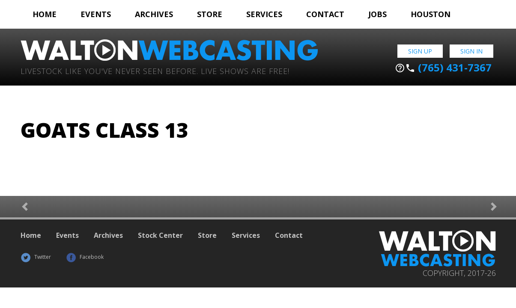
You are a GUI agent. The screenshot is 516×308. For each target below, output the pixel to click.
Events (96, 14)
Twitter (36, 257)
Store (209, 14)
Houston (430, 14)
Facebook (85, 257)
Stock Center (160, 235)
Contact (325, 14)
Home (45, 14)
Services (264, 14)
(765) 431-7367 (443, 67)
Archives (154, 14)
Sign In (471, 51)
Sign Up (420, 51)
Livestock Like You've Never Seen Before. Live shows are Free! (155, 70)
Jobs (377, 14)
